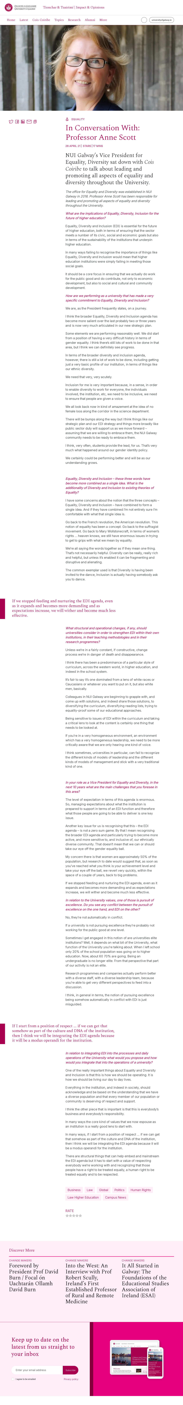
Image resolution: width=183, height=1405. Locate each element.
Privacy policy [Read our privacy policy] (71, 1388)
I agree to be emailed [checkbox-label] (26, 1388)
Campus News (79, 1206)
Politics (123, 1190)
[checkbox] (12, 1388)
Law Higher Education (113, 1198)
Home (11, 20)
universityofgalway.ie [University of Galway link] (162, 20)
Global (106, 1190)
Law (91, 1190)
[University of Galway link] (54, 7)
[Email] (37, 1379)
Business (75, 1190)
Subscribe (70, 1379)
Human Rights (78, 1198)
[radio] (67, 1225)
